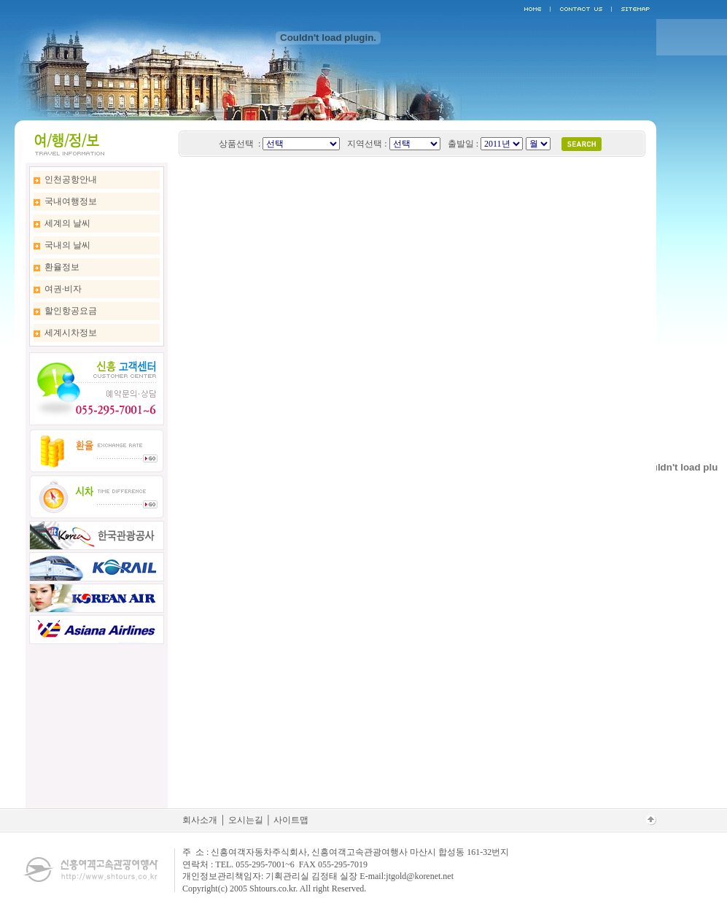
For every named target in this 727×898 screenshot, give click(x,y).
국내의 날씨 (67, 245)
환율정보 (61, 267)
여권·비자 (63, 289)
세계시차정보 (70, 333)
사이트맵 (290, 820)
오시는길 (245, 820)
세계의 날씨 (67, 223)
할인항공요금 (70, 311)
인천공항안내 (70, 179)
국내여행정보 (70, 201)
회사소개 (199, 820)
